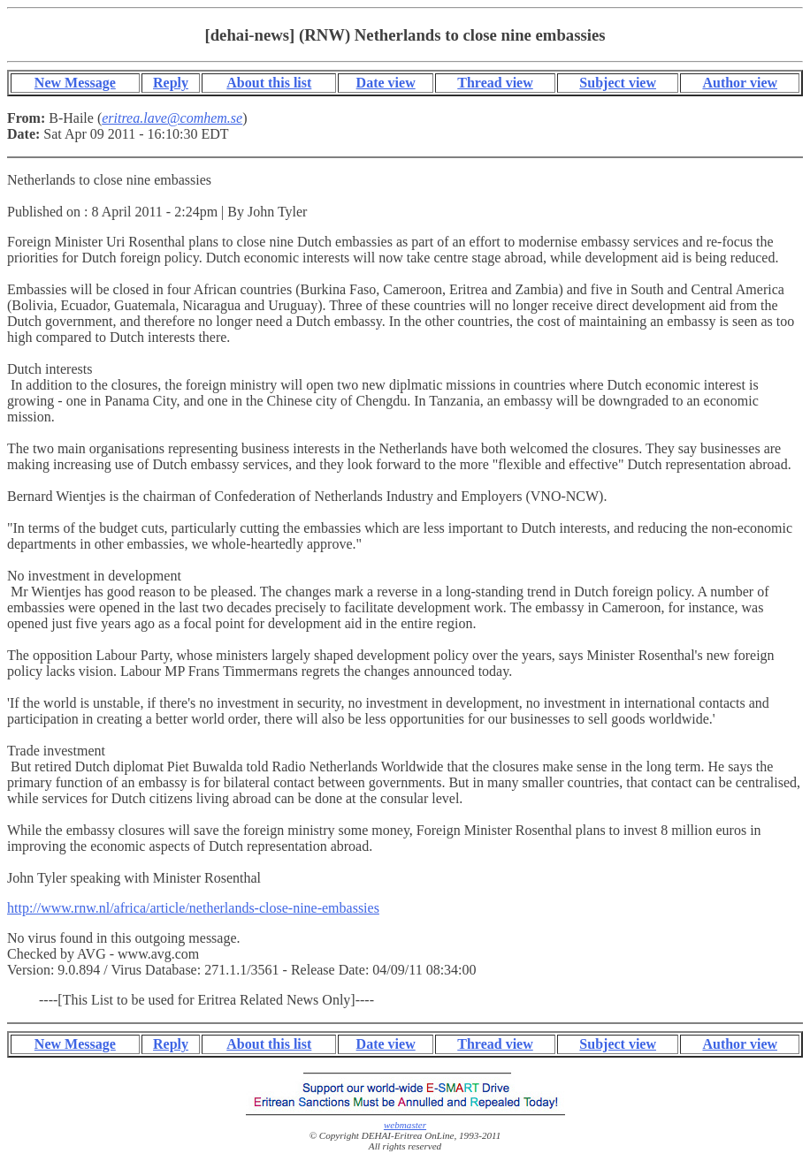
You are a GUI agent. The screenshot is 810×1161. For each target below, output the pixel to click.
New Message (75, 82)
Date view (386, 82)
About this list (268, 82)
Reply (170, 82)
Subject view (617, 82)
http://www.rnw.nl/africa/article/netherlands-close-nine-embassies (193, 907)
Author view (739, 82)
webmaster (405, 1124)
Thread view (494, 82)
